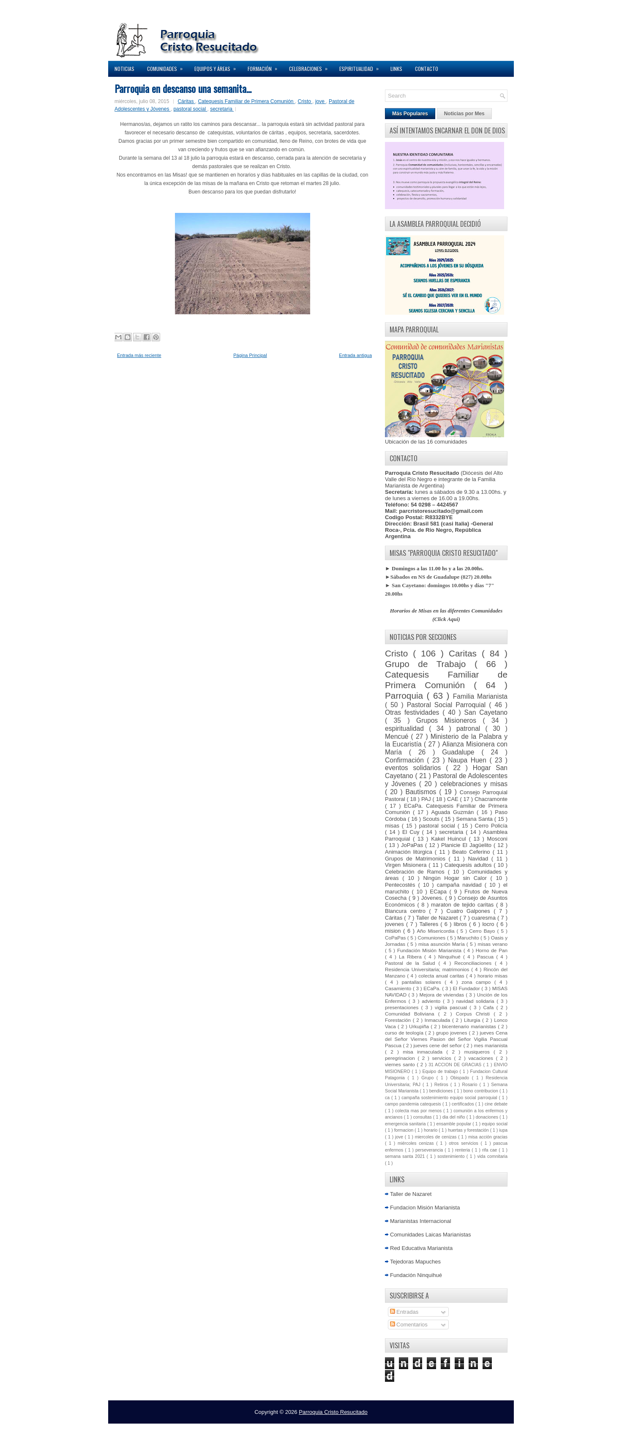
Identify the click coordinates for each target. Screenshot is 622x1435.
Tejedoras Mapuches (415, 1261)
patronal (471, 728)
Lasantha (301, 1426)
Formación (265, 66)
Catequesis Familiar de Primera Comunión (246, 101)
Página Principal (250, 355)
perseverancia (430, 1150)
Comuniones (432, 937)
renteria (463, 1150)
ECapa (439, 891)
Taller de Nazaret (437, 918)
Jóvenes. (433, 898)
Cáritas (186, 101)
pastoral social (190, 109)
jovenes (395, 924)
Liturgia (473, 1020)
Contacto (426, 68)
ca (388, 1097)
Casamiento (399, 988)
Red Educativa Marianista (421, 1248)
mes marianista (490, 1045)
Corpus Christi (475, 1013)
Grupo (428, 1078)
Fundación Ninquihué (416, 1275)
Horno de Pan (491, 950)
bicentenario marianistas (470, 1026)
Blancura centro (407, 911)
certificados (463, 1104)
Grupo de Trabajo (430, 664)
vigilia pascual (452, 1007)
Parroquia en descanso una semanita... (183, 88)
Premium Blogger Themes (341, 1426)
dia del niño (454, 1117)
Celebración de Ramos (416, 872)
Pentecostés (401, 885)
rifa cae (490, 1150)
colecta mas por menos (419, 1110)
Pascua (486, 956)
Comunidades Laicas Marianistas (430, 1234)
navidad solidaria (476, 1001)
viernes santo (401, 1064)
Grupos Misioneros (449, 720)
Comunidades (167, 66)
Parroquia (406, 695)
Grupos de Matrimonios (417, 858)
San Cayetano (485, 712)
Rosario (471, 1084)
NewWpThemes (232, 1426)
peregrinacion (401, 1058)
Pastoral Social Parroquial (448, 704)
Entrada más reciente (139, 355)
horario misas (492, 975)
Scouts (432, 819)
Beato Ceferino (472, 852)
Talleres (429, 924)
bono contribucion (481, 1091)
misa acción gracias (487, 1137)
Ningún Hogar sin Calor (456, 878)
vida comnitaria (492, 1156)
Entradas (404, 1312)
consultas (423, 1117)
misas (393, 825)
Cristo (305, 101)
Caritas (465, 653)
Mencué (398, 736)
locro (489, 924)
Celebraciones (311, 66)
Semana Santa (475, 819)
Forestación (399, 1020)
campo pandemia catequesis (413, 1104)
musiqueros (479, 1051)
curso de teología (405, 1032)
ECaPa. (432, 988)
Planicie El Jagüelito (467, 845)
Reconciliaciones (474, 963)
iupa (503, 1130)
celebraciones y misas (474, 783)
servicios (443, 1058)
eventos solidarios (415, 767)
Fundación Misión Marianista (430, 950)
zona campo (477, 982)
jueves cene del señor (438, 1045)
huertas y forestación (469, 1130)
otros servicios (464, 1143)
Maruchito (468, 937)
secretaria (222, 109)
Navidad (479, 858)
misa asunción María (442, 944)
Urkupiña (420, 1026)
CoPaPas (396, 937)
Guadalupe (461, 752)
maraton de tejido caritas (463, 904)
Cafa (490, 1007)
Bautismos (422, 791)
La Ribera (411, 956)
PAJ (427, 799)
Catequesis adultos (469, 865)
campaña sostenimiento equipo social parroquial (450, 1097)
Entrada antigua (355, 355)
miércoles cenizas (417, 1143)
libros (461, 924)
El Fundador (467, 988)
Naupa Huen (468, 760)
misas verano (492, 944)
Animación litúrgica (410, 852)
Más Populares (410, 114)
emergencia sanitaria (406, 1124)
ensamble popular (454, 1124)
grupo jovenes (452, 1032)
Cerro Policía (491, 825)
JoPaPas (413, 845)
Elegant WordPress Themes (400, 1426)
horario (431, 1130)
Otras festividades (413, 712)
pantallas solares (423, 982)
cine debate (496, 1104)
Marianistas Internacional (420, 1221)
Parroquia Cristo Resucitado (333, 1412)
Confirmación (406, 760)
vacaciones (482, 1058)
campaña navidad (461, 885)
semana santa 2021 (406, 1156)
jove (320, 101)
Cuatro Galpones (470, 911)
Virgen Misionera (406, 865)
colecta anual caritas (442, 975)
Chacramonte (491, 799)
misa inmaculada (424, 1051)
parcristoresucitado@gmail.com (441, 511)
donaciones (487, 1117)
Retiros (442, 1084)
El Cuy (412, 832)
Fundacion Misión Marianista (425, 1207)
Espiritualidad (361, 66)
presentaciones (403, 1007)
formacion (404, 1130)
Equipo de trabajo (441, 1071)
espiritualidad (407, 728)
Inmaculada (438, 1020)
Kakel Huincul (450, 839)
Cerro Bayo (483, 931)
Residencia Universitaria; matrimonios (428, 969)
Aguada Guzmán (453, 812)
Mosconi (497, 839)
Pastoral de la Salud (411, 963)
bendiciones (441, 1091)
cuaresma (484, 918)
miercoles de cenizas (436, 1137)
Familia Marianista (480, 696)
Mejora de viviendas (443, 994)
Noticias (124, 68)
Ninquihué (450, 956)
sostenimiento (451, 1156)
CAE (453, 799)
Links (396, 68)
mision (394, 931)
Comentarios (409, 1324)
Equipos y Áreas (217, 66)
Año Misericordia (436, 931)
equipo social (494, 1124)
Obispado (461, 1078)
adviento (432, 1001)
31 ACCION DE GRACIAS (455, 1064)
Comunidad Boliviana (411, 1013)
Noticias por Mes (464, 114)
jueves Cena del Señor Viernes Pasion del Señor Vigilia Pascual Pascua (446, 1039)
